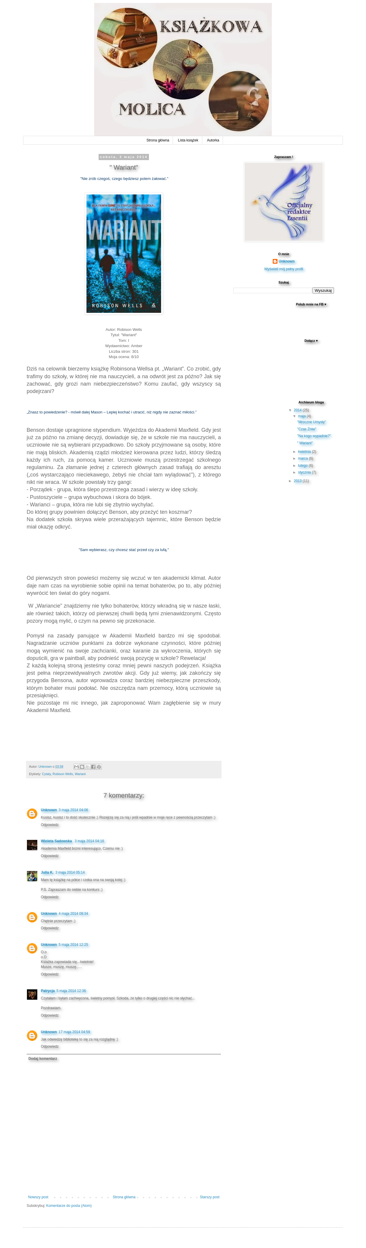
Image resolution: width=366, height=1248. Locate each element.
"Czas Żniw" (306, 429)
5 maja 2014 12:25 (73, 945)
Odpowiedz (50, 825)
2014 (298, 410)
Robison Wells (63, 774)
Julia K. (47, 872)
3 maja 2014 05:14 (70, 872)
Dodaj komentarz (42, 1059)
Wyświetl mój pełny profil (283, 269)
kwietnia (305, 452)
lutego (303, 465)
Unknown (49, 810)
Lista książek (188, 140)
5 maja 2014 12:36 (71, 991)
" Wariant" (305, 443)
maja (302, 416)
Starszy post (209, 1197)
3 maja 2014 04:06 (73, 810)
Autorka (213, 140)
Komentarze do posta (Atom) (69, 1206)
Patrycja (48, 991)
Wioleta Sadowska (57, 841)
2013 (298, 481)
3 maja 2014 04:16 (89, 841)
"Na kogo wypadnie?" (314, 436)
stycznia (305, 472)
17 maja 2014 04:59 (74, 1032)
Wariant (80, 774)
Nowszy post (38, 1197)
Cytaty (46, 774)
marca (303, 458)
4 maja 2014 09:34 (73, 914)
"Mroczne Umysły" (311, 422)
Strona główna (158, 140)
